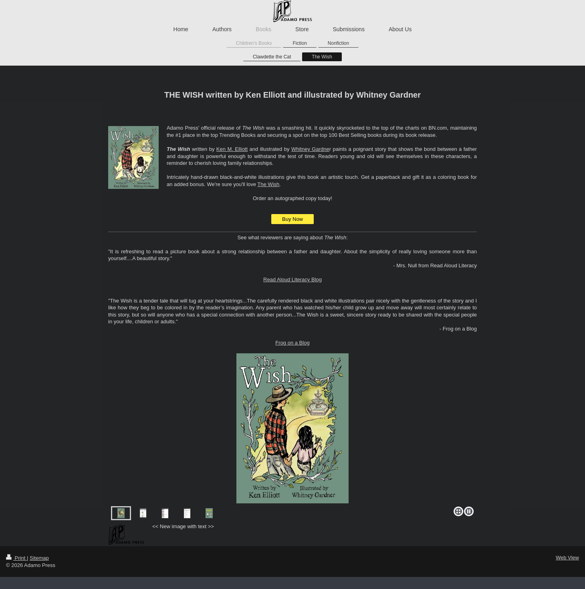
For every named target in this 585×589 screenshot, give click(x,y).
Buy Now (292, 219)
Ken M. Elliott (232, 149)
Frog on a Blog (292, 343)
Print (16, 558)
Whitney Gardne (310, 149)
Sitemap (39, 558)
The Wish (268, 184)
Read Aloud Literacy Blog (292, 279)
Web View (567, 558)
